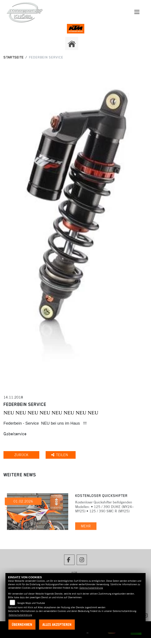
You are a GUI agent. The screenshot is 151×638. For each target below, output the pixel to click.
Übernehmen (22, 624)
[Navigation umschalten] (137, 12)
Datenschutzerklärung (91, 587)
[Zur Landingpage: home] (71, 43)
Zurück (21, 455)
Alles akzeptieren (56, 624)
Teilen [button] (60, 455)
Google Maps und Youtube (31, 603)
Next (6, 509)
